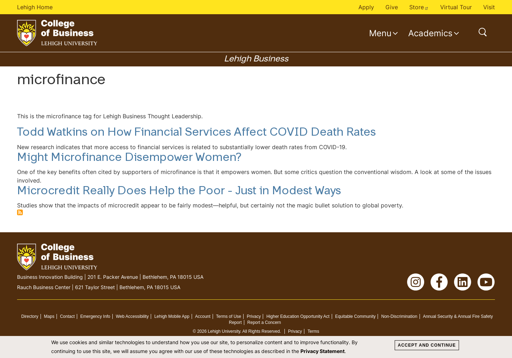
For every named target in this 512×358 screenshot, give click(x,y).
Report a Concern (264, 322)
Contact (67, 316)
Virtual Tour (456, 7)
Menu (380, 33)
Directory (29, 316)
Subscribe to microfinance (20, 212)
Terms (313, 331)
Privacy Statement (322, 351)
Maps (49, 316)
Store (419, 7)
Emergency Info (95, 316)
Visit (489, 7)
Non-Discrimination (399, 316)
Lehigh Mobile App (172, 316)
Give (391, 7)
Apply (366, 7)
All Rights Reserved (261, 331)
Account (202, 316)
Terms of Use (228, 316)
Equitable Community (355, 316)
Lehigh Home (35, 7)
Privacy (254, 316)
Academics (430, 33)
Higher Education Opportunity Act (297, 316)
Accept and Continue (427, 345)
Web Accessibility (132, 316)
